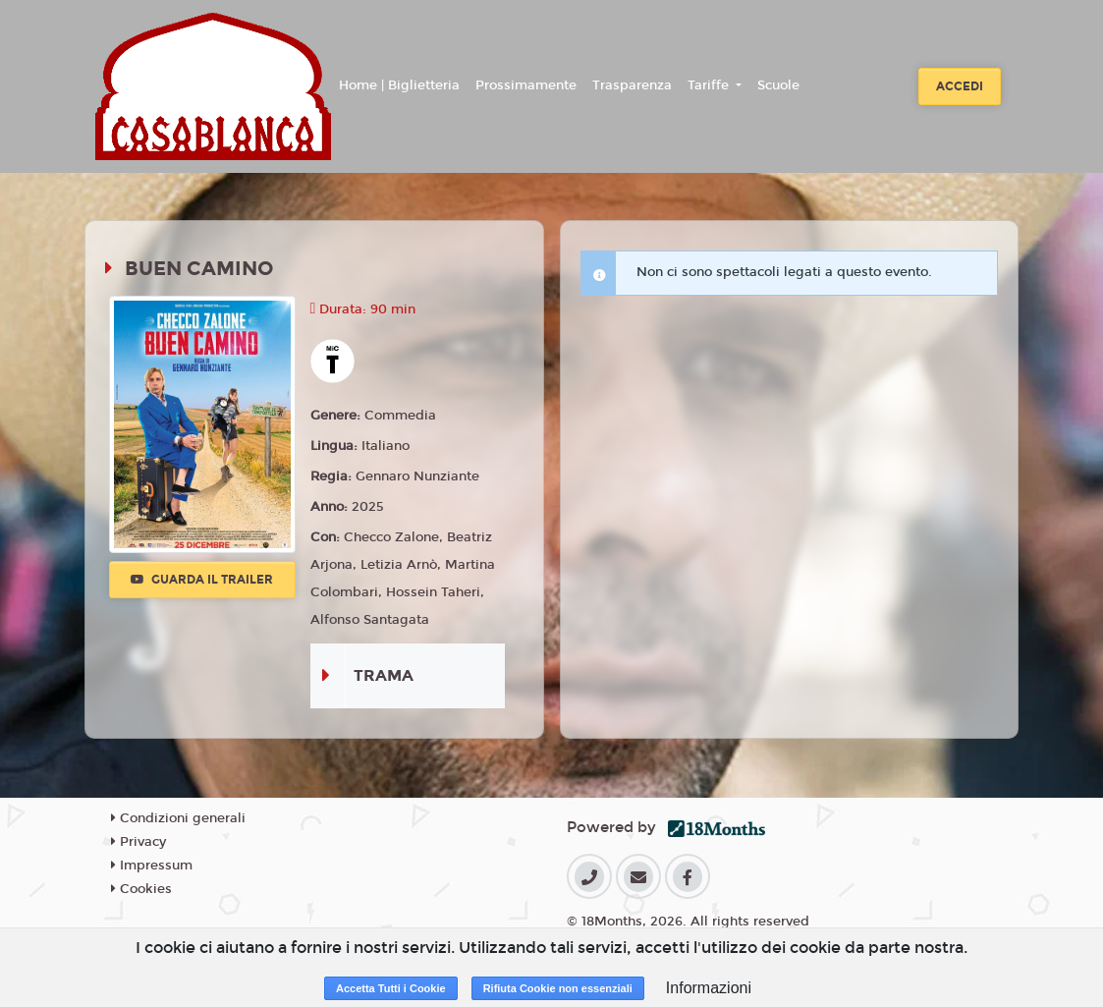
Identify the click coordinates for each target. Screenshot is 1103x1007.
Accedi (959, 86)
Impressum (152, 865)
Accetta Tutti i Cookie (391, 988)
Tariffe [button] (710, 85)
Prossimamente (526, 85)
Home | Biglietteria (399, 85)
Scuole (778, 85)
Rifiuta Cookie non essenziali (558, 988)
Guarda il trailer (202, 580)
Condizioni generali (178, 818)
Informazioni (708, 987)
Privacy (138, 842)
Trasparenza (632, 85)
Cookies (141, 889)
